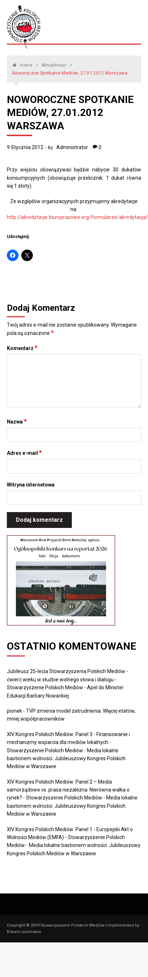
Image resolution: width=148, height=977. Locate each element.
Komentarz (22, 347)
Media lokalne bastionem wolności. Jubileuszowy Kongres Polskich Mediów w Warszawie (66, 759)
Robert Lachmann (24, 931)
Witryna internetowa (31, 485)
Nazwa (17, 421)
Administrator (72, 147)
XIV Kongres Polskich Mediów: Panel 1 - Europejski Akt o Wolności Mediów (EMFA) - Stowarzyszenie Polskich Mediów (70, 837)
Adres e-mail (24, 452)
